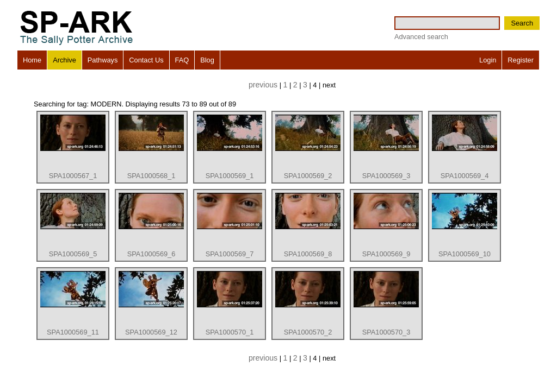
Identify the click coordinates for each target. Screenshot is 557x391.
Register (521, 60)
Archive (64, 60)
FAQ (182, 60)
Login (487, 60)
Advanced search (421, 37)
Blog (207, 60)
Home (32, 60)
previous (263, 84)
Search (522, 23)
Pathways (102, 60)
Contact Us (146, 60)
